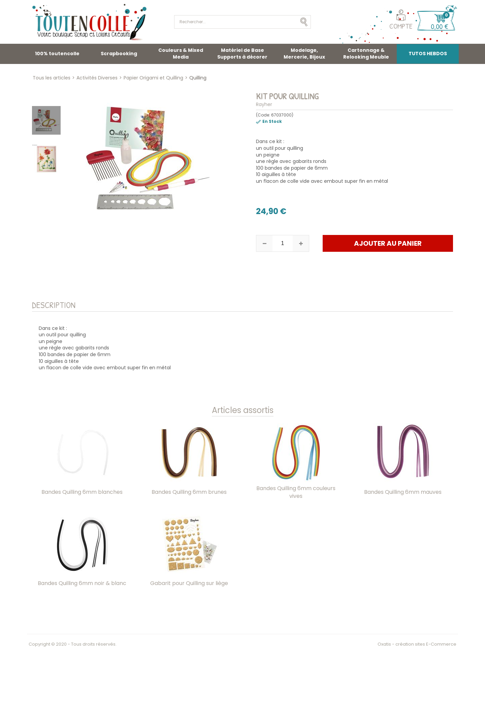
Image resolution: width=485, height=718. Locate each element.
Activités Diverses (97, 77)
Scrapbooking (119, 53)
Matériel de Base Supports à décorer (242, 53)
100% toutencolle (57, 53)
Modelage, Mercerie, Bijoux (304, 53)
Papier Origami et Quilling (153, 77)
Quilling (197, 77)
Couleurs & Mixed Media (180, 53)
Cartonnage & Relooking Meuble (366, 53)
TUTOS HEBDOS (428, 53)
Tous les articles (51, 77)
